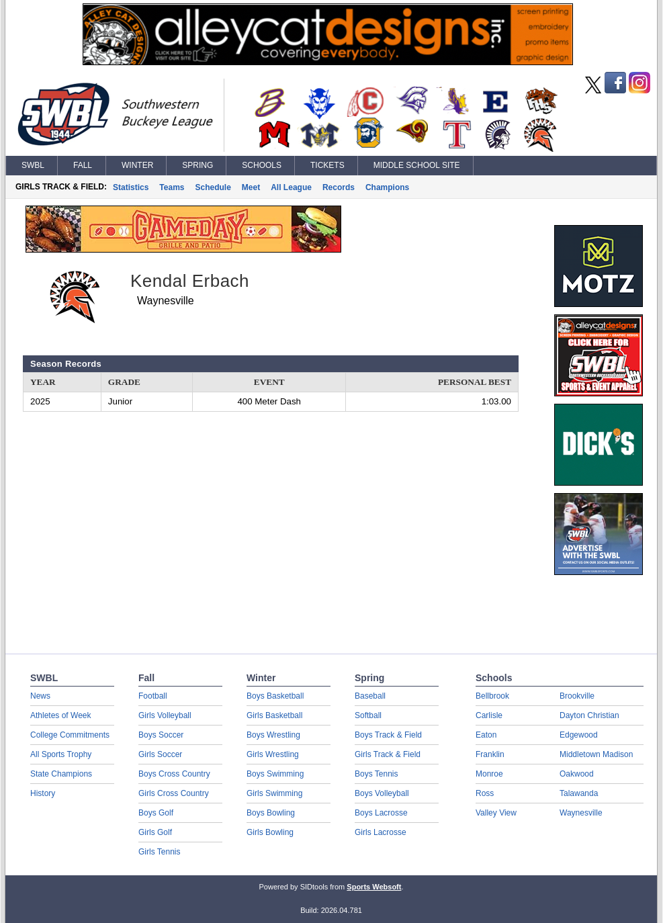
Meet (251, 187)
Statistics (130, 187)
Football (152, 696)
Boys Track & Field (388, 735)
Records (338, 187)
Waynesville (581, 813)
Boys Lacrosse (381, 813)
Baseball (370, 696)
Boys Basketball (275, 696)
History (42, 793)
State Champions (61, 774)
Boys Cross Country (174, 774)
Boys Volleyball (382, 793)
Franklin (490, 754)
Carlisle (489, 715)
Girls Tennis (159, 851)
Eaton (486, 735)
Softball (368, 715)
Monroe (489, 774)
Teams (171, 187)
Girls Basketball (274, 715)
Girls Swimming (274, 793)
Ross (485, 793)
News (40, 696)
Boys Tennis (376, 774)
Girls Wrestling (273, 754)
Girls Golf (155, 832)
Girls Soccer (160, 754)
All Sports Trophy (60, 754)
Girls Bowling (270, 832)
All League (291, 187)
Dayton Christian (589, 715)
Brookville (577, 696)
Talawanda (579, 793)
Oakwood (577, 774)
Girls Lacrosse (380, 832)
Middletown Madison (596, 754)
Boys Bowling (271, 813)
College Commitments (69, 735)
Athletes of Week (60, 715)
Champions (387, 187)
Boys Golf (155, 813)
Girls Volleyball (164, 715)
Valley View (496, 813)
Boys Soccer (160, 735)
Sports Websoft (374, 887)
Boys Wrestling (273, 735)
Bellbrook (492, 696)
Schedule (213, 187)
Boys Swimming (275, 774)
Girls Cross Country (173, 793)
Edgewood (579, 735)
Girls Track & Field (388, 754)
